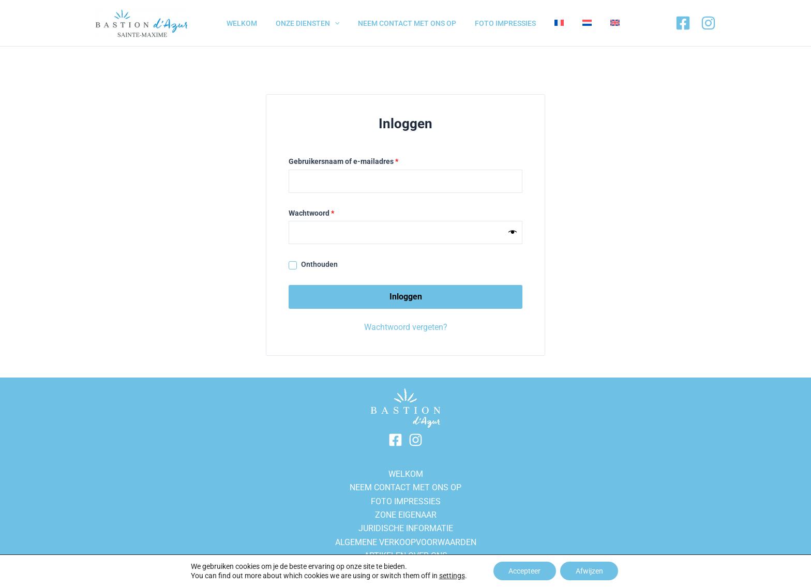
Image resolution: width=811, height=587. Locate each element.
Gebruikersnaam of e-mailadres (355, 160)
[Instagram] (708, 23)
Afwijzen (589, 571)
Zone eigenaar (406, 515)
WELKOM (405, 474)
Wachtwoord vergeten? (405, 327)
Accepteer (524, 571)
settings (451, 575)
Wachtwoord (323, 212)
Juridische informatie (405, 528)
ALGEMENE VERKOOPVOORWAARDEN (405, 542)
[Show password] (512, 232)
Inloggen (405, 297)
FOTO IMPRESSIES (406, 501)
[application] (328, 23)
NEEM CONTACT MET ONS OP (405, 487)
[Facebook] (682, 23)
